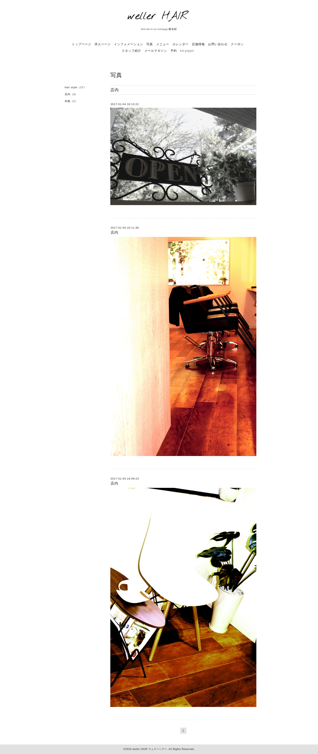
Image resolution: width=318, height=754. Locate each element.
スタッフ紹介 (131, 50)
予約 (173, 50)
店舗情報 (198, 44)
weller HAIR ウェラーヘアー (149, 749)
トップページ (81, 44)
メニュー (162, 44)
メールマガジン (155, 50)
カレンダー (180, 44)
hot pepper (187, 50)
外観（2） (71, 101)
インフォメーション (128, 44)
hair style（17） (75, 87)
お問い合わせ (218, 44)
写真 (149, 44)
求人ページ (103, 44)
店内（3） (71, 94)
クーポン (237, 44)
